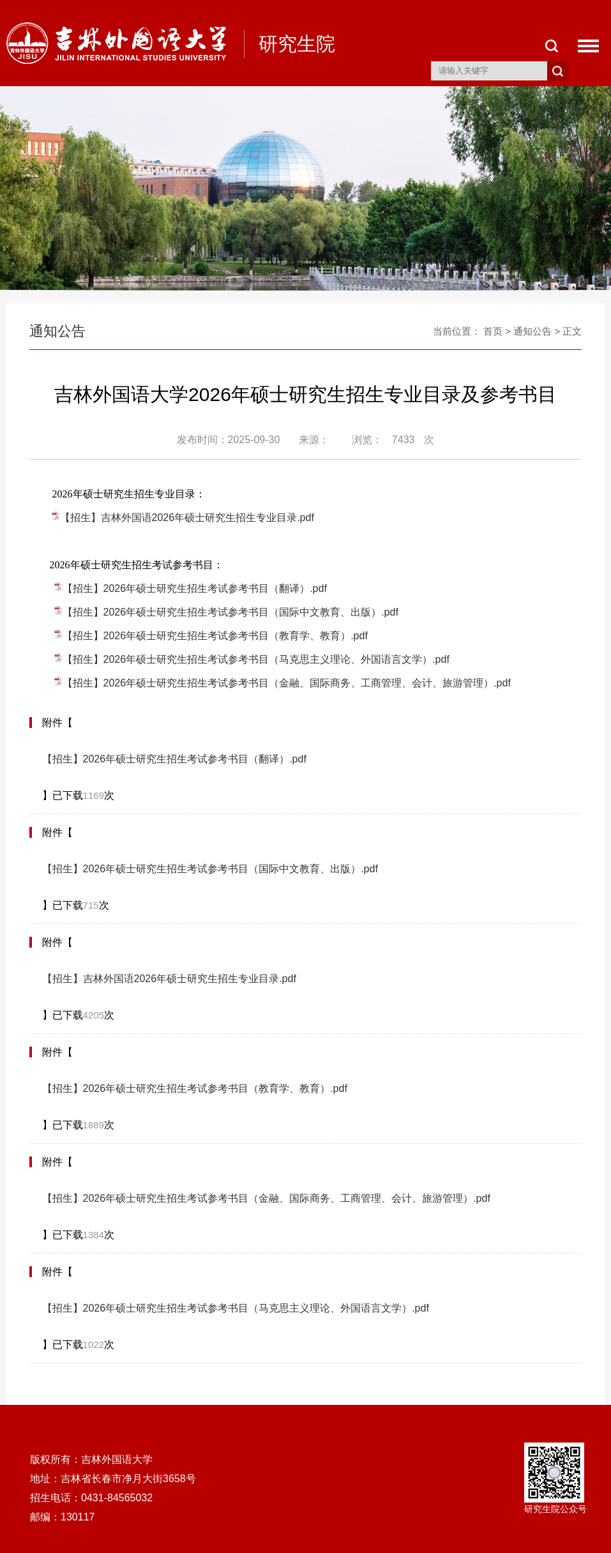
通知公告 (532, 331)
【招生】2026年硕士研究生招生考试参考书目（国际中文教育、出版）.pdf (230, 612)
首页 (492, 331)
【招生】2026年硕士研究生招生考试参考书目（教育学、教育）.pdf (215, 635)
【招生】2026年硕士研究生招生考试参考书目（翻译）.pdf (195, 588)
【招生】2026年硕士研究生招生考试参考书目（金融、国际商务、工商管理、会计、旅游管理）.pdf (287, 683)
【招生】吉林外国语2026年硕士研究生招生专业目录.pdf (187, 517)
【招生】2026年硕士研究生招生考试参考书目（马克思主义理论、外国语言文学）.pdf (256, 659)
